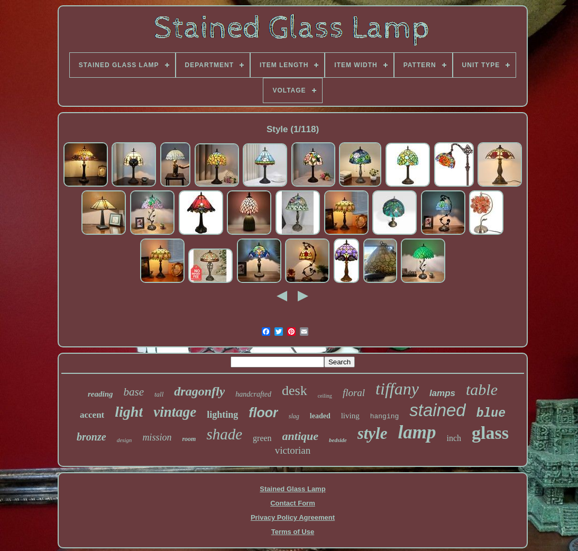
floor (263, 412)
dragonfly (199, 391)
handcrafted (253, 394)
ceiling (325, 396)
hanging (384, 416)
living (350, 415)
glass (490, 433)
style (372, 433)
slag (294, 416)
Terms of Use (292, 532)
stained (437, 410)
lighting (222, 414)
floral (354, 392)
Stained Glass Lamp (292, 489)
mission (156, 437)
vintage (174, 412)
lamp (417, 432)
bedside (338, 440)
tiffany (397, 388)
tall (158, 394)
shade (224, 434)
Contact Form (292, 503)
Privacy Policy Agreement (293, 517)
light (129, 411)
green (262, 438)
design (124, 440)
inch (453, 438)
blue (491, 413)
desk (294, 390)
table (482, 389)
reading (100, 394)
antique (300, 436)
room (189, 439)
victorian (293, 450)
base (133, 391)
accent (92, 415)
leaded (320, 416)
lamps (442, 393)
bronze (91, 437)
